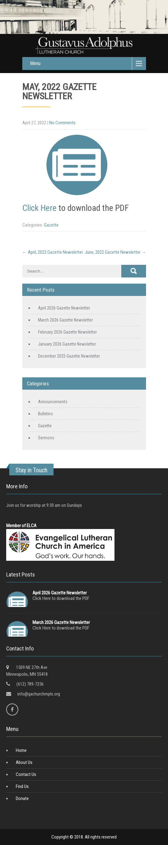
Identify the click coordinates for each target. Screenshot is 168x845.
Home (21, 750)
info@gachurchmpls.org (38, 694)
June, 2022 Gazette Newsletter (115, 252)
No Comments (62, 122)
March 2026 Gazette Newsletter (65, 320)
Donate (22, 798)
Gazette (51, 225)
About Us (24, 762)
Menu (35, 63)
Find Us (22, 786)
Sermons (46, 437)
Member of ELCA (21, 525)
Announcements (52, 401)
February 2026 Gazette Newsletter (67, 332)
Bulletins (45, 413)
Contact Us (26, 774)
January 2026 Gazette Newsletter (67, 344)
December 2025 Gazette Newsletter (69, 356)
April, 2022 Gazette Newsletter (52, 252)
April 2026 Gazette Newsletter (64, 308)
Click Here (39, 208)
